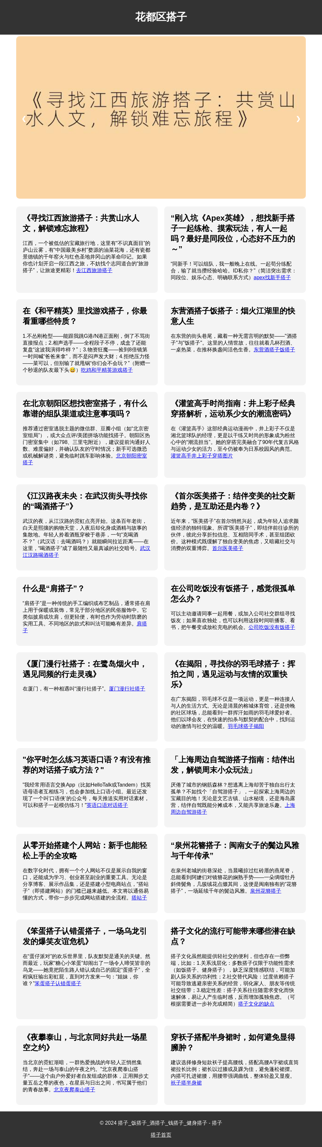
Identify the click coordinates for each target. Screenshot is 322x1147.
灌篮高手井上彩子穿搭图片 (202, 455)
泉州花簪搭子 (265, 891)
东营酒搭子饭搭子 (274, 349)
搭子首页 (161, 1135)
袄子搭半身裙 (186, 1083)
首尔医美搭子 (227, 548)
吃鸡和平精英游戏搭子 (107, 370)
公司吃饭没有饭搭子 (271, 627)
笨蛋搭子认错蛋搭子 (58, 983)
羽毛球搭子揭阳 (246, 726)
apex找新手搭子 (272, 277)
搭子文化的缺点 (256, 1004)
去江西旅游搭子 (94, 270)
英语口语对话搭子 (107, 805)
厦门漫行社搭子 (127, 688)
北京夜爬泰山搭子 (74, 1089)
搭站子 (139, 897)
